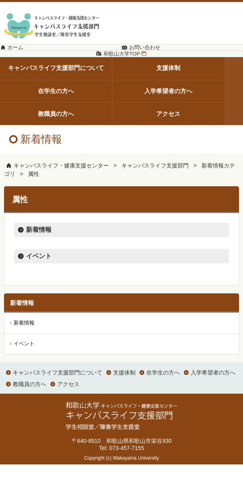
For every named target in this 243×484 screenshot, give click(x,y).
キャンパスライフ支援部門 (155, 185)
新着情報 (39, 249)
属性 (33, 194)
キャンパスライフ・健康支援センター (61, 185)
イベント (39, 276)
